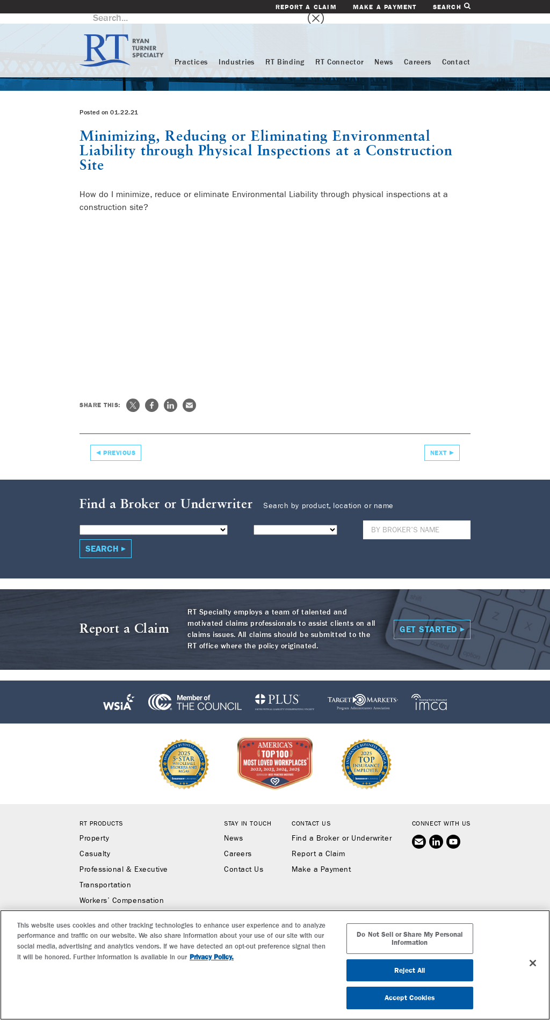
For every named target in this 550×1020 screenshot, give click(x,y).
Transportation (105, 875)
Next (438, 442)
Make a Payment (385, 7)
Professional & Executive (123, 859)
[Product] (153, 520)
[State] (295, 520)
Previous (119, 442)
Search (452, 7)
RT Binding (285, 52)
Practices (191, 52)
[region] (275, 965)
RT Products (101, 813)
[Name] (417, 519)
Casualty (94, 844)
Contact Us (243, 859)
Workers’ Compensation (121, 890)
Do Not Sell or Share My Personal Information (409, 938)
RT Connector (339, 52)
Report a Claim (306, 7)
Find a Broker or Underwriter (342, 828)
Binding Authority (109, 906)
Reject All (409, 970)
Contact (456, 52)
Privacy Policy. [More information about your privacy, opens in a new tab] (212, 957)
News (383, 52)
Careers (417, 52)
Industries (237, 52)
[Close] (533, 963)
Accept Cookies (410, 998)
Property (94, 828)
